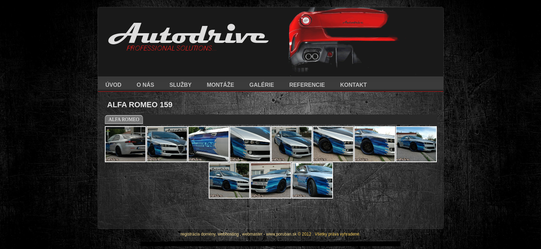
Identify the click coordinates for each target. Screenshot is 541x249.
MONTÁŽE (220, 85)
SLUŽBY (180, 85)
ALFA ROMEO (124, 119)
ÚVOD (113, 85)
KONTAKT (353, 85)
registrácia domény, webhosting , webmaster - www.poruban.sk (239, 215)
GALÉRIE (262, 85)
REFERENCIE (307, 85)
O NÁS (145, 85)
